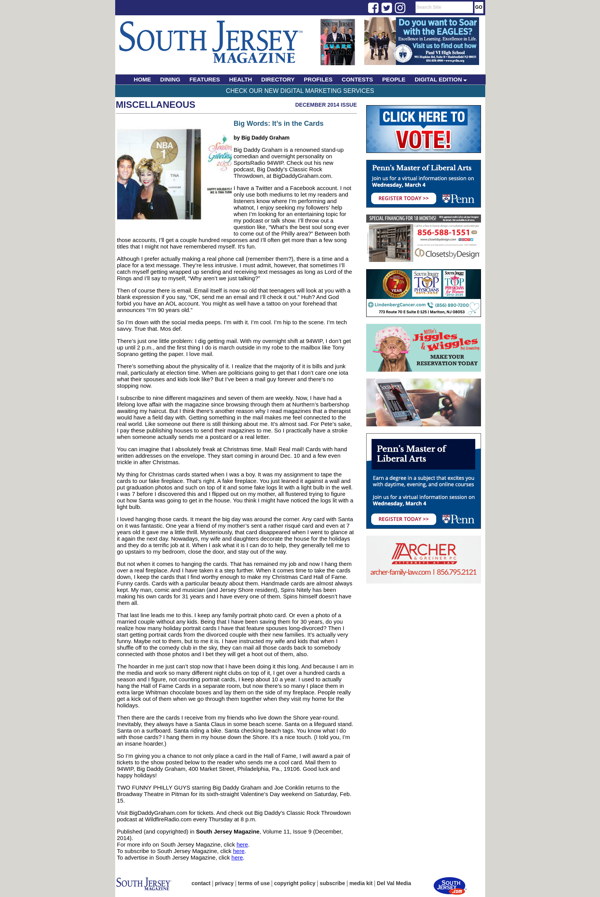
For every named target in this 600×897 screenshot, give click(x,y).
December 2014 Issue (326, 105)
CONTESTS (357, 79)
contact (201, 883)
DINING (170, 79)
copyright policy (294, 883)
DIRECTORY (278, 79)
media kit (361, 883)
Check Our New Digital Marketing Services (300, 91)
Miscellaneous (156, 104)
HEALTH (240, 79)
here (242, 844)
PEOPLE (394, 79)
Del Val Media (394, 883)
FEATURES (204, 79)
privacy (224, 883)
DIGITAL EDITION (441, 79)
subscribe (332, 883)
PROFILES (318, 79)
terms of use (254, 883)
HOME (142, 79)
